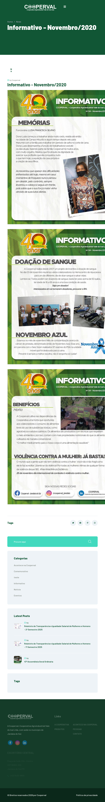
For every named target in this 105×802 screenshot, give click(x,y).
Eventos (18, 595)
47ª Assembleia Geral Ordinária (38, 661)
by (26, 623)
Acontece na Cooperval (25, 565)
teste (16, 577)
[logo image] (10, 744)
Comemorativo (21, 571)
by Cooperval (13, 80)
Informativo (19, 583)
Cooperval (41, 795)
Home (10, 21)
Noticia (17, 589)
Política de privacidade (87, 795)
